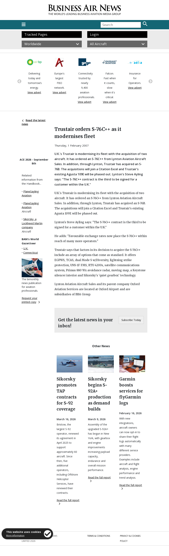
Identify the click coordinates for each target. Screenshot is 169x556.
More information (15, 535)
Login (94, 34)
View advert (34, 92)
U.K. (25, 248)
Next (150, 81)
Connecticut (30, 252)
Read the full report (68, 501)
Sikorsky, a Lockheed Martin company (32, 223)
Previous (19, 81)
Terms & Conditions (98, 535)
